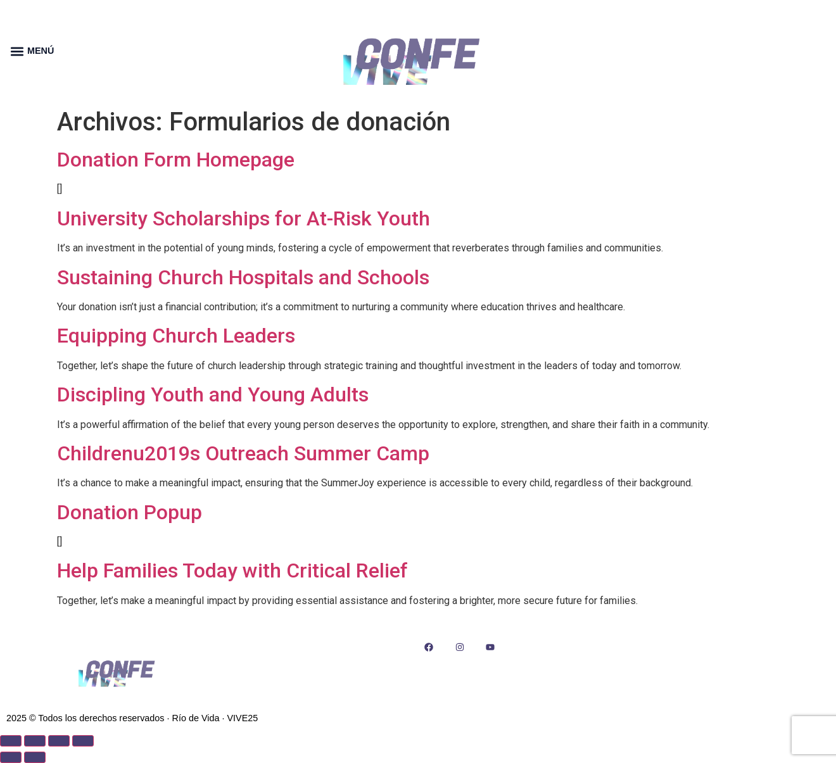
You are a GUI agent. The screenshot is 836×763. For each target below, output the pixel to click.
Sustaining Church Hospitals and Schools (243, 277)
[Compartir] (59, 741)
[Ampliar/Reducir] (11, 741)
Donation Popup (129, 512)
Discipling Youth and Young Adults (213, 394)
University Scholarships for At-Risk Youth (243, 218)
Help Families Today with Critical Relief (232, 570)
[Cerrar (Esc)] (83, 741)
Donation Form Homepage (175, 160)
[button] (16, 51)
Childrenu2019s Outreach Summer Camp (243, 453)
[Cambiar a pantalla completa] (35, 741)
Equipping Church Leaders (176, 336)
